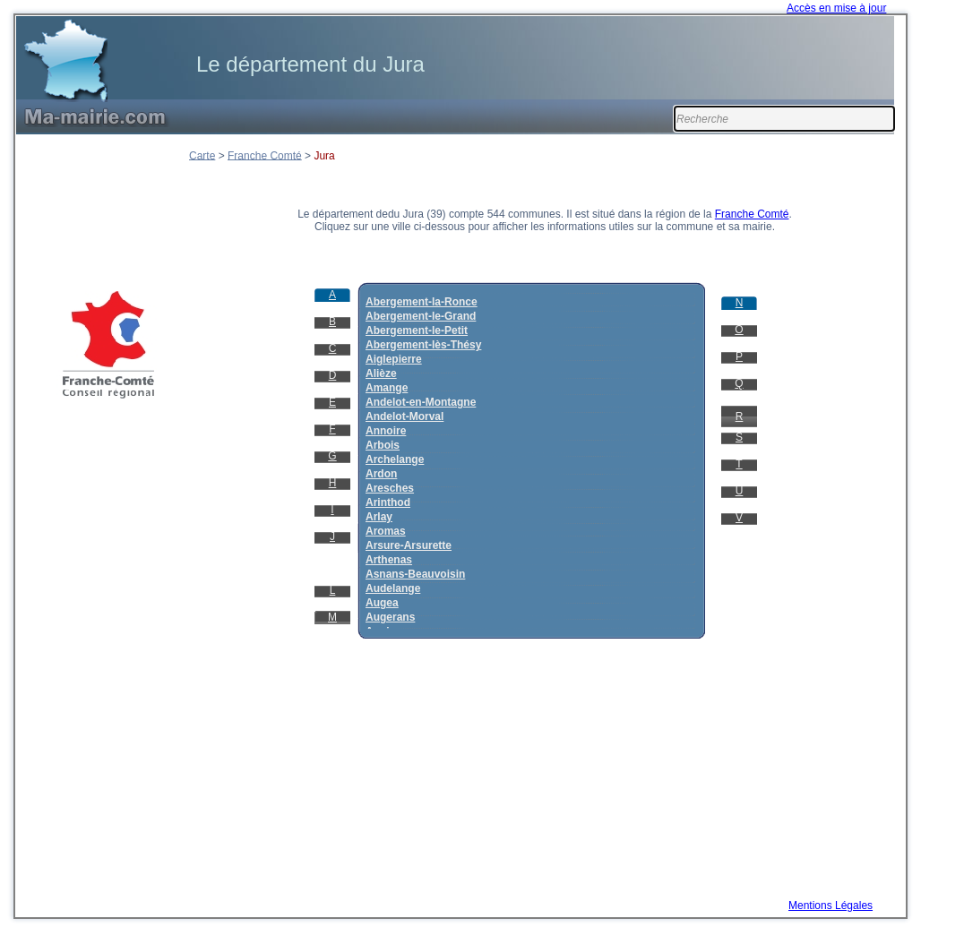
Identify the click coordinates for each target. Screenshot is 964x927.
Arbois (383, 445)
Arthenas (389, 560)
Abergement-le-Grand (421, 316)
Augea (382, 603)
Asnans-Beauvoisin (415, 574)
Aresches (390, 488)
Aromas (386, 531)
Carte (202, 155)
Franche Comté (265, 155)
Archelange (395, 459)
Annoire (386, 431)
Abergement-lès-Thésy (423, 345)
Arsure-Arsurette (409, 545)
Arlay (379, 517)
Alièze (381, 373)
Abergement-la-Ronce (422, 302)
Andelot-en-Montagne (421, 402)
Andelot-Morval (404, 416)
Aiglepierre (394, 359)
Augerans (390, 617)
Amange (387, 388)
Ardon (381, 474)
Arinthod (388, 502)
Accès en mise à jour (836, 8)
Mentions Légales (830, 905)
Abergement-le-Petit (417, 330)
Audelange (393, 588)
